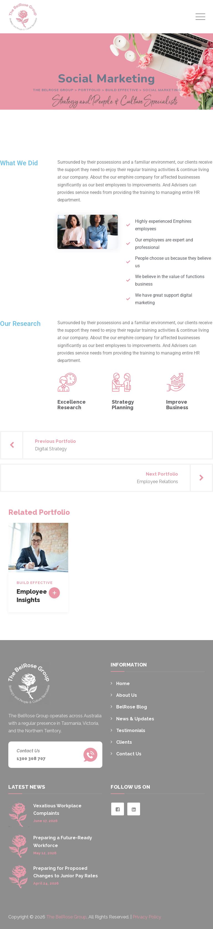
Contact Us (128, 753)
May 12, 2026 (44, 853)
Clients (124, 742)
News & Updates (135, 718)
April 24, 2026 (46, 883)
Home (123, 683)
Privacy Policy (147, 917)
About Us (126, 695)
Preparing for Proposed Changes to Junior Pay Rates (65, 872)
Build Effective (35, 583)
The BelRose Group (66, 917)
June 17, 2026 (45, 821)
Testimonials (130, 730)
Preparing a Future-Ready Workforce (62, 841)
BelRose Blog (131, 707)
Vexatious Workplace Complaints (57, 809)
